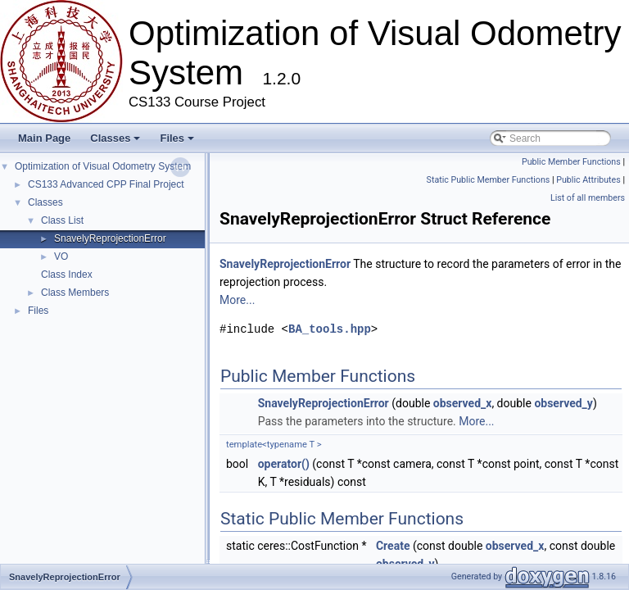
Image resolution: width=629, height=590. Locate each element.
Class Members (75, 292)
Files (177, 138)
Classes (115, 138)
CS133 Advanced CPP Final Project (106, 184)
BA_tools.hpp (329, 329)
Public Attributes (588, 180)
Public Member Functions (571, 162)
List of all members (587, 198)
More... (237, 299)
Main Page (44, 138)
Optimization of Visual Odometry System (103, 166)
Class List (62, 220)
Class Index (67, 274)
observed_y (563, 403)
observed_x (462, 403)
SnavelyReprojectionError (110, 238)
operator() (284, 463)
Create (393, 545)
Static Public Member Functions (488, 180)
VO (61, 256)
